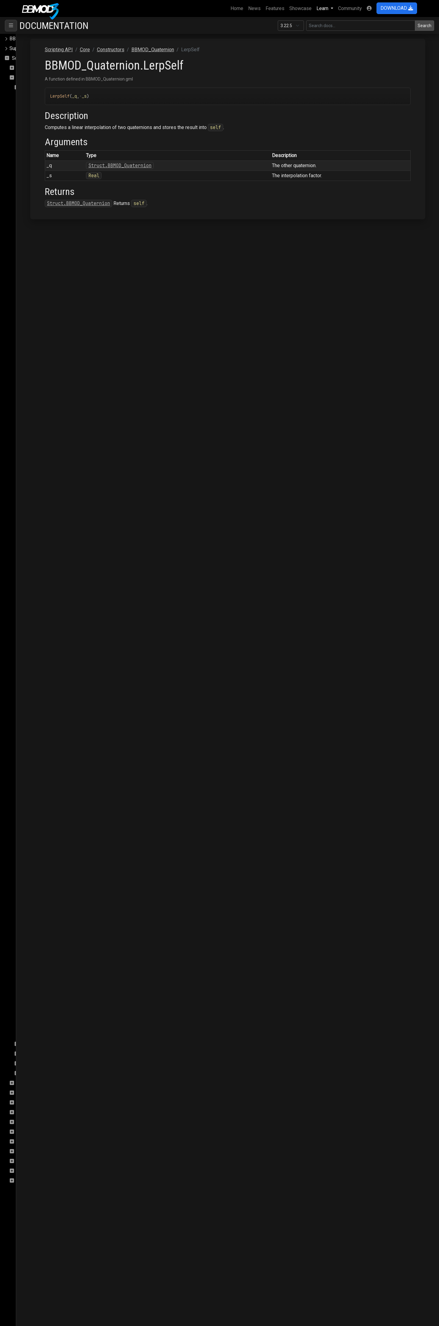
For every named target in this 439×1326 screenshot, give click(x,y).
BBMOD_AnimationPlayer (54, 117)
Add (33, 488)
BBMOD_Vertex (43, 1024)
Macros (30, 1073)
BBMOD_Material (45, 351)
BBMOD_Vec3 (42, 1005)
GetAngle (38, 634)
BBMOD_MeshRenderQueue (57, 400)
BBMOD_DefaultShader (52, 234)
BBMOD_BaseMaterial (51, 136)
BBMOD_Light (42, 322)
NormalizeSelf (44, 761)
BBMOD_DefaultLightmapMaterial (63, 195)
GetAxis (37, 644)
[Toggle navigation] (11, 25)
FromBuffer (41, 605)
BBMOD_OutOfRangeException (57, 439)
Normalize (40, 751)
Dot (33, 546)
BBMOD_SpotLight (47, 966)
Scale (35, 790)
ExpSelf (37, 575)
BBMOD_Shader (44, 956)
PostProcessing (34, 1122)
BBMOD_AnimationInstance (56, 107)
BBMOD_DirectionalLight (53, 253)
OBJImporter (30, 1102)
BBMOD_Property (46, 458)
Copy (34, 536)
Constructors (35, 87)
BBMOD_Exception (47, 292)
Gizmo (23, 1093)
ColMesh (26, 68)
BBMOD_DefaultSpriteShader (55, 243)
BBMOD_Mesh (43, 380)
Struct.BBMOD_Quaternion (192, 165)
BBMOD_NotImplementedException (62, 429)
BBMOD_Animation (47, 97)
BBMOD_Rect (41, 897)
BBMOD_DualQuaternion (53, 273)
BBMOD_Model (43, 409)
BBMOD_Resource (47, 937)
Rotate (36, 771)
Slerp (34, 810)
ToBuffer (38, 839)
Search (424, 25)
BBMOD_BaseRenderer (52, 146)
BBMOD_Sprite (43, 976)
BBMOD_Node (42, 419)
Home (238, 8)
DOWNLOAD (396, 8)
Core (22, 78)
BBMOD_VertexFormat (51, 1034)
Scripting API (26, 58)
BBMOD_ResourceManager (56, 946)
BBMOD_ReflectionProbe (54, 907)
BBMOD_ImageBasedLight (55, 302)
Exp (33, 566)
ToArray (37, 829)
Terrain (24, 1181)
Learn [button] (323, 8)
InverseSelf (41, 663)
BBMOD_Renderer (43, 917)
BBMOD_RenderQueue (51, 927)
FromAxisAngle (45, 595)
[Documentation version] (291, 25)
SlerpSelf (39, 819)
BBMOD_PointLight (45, 448)
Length (36, 673)
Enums (29, 1063)
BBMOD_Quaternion (48, 478)
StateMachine (31, 1171)
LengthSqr (40, 683)
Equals (36, 556)
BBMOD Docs (24, 38)
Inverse (37, 653)
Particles (26, 1112)
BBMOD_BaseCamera (50, 126)
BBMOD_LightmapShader (51, 341)
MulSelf (37, 741)
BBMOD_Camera (44, 165)
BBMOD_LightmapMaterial (52, 331)
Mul (33, 732)
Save (22, 1161)
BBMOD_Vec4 (42, 1015)
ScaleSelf (39, 800)
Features (275, 8)
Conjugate (39, 517)
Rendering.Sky (32, 1151)
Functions (32, 1054)
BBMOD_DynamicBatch (52, 283)
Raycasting (28, 1132)
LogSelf (37, 722)
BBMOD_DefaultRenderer (54, 224)
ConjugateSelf (44, 527)
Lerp (34, 692)
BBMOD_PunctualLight (51, 468)
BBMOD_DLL (41, 263)
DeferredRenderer (36, 1083)
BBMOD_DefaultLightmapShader (62, 204)
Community (350, 8)
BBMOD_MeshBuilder (50, 390)
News (254, 8)
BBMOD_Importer (46, 312)
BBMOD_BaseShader (49, 156)
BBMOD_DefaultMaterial (53, 214)
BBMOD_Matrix (43, 370)
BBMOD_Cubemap (46, 185)
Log (33, 712)
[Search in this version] (360, 25)
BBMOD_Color (42, 175)
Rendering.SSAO (34, 1142)
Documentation (54, 25)
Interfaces (33, 1044)
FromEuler (40, 614)
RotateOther (42, 780)
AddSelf (37, 497)
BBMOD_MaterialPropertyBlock (60, 361)
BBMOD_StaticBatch (48, 985)
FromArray (40, 585)
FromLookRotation (48, 624)
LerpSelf (38, 702)
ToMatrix (38, 849)
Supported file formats (33, 48)
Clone (35, 507)
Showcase (300, 8)
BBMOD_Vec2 (42, 995)
